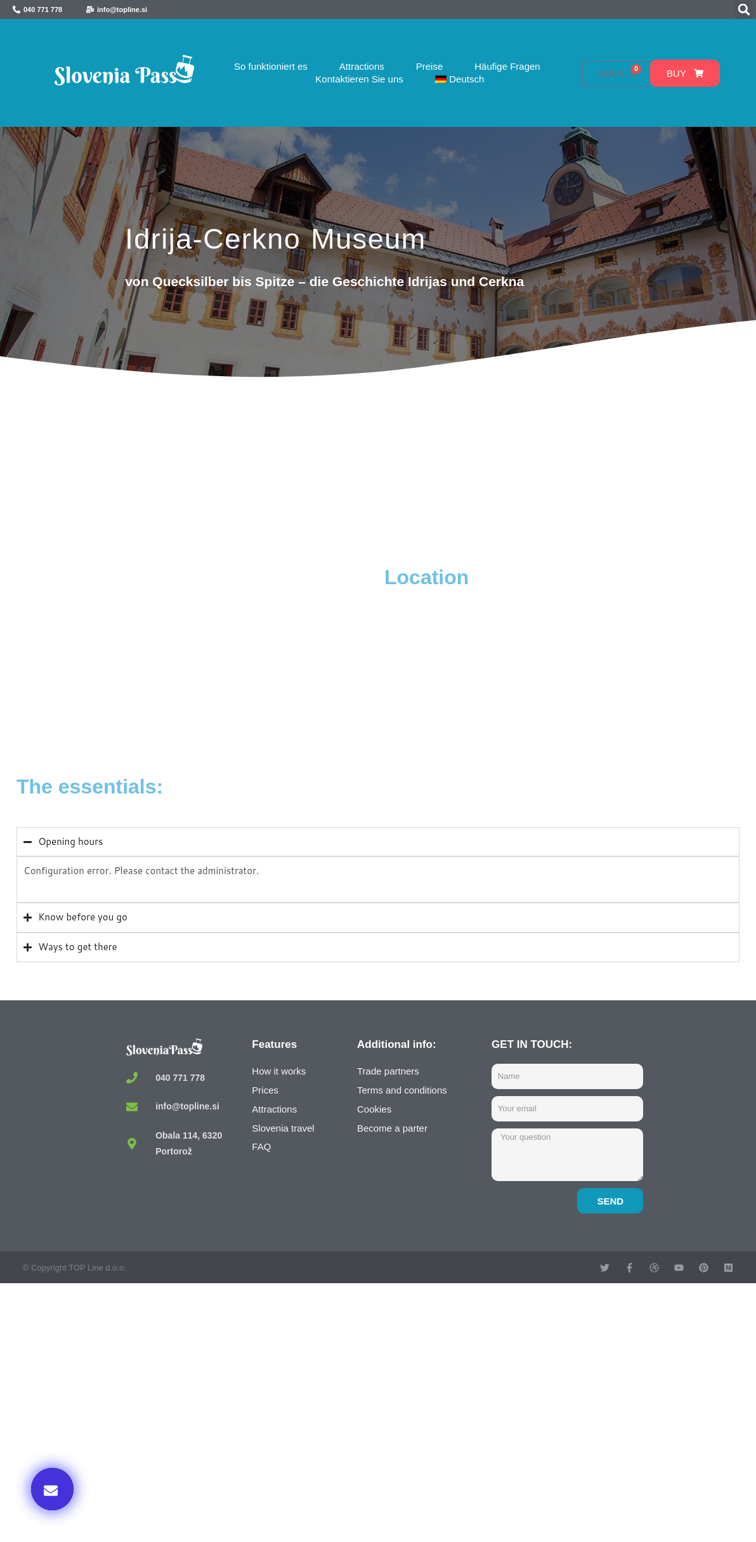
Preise (429, 66)
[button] (744, 9)
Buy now (593, 1412)
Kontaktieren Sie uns (359, 79)
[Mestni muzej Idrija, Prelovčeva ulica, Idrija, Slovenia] (197, 660)
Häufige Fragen (507, 66)
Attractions (361, 66)
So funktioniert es (271, 66)
